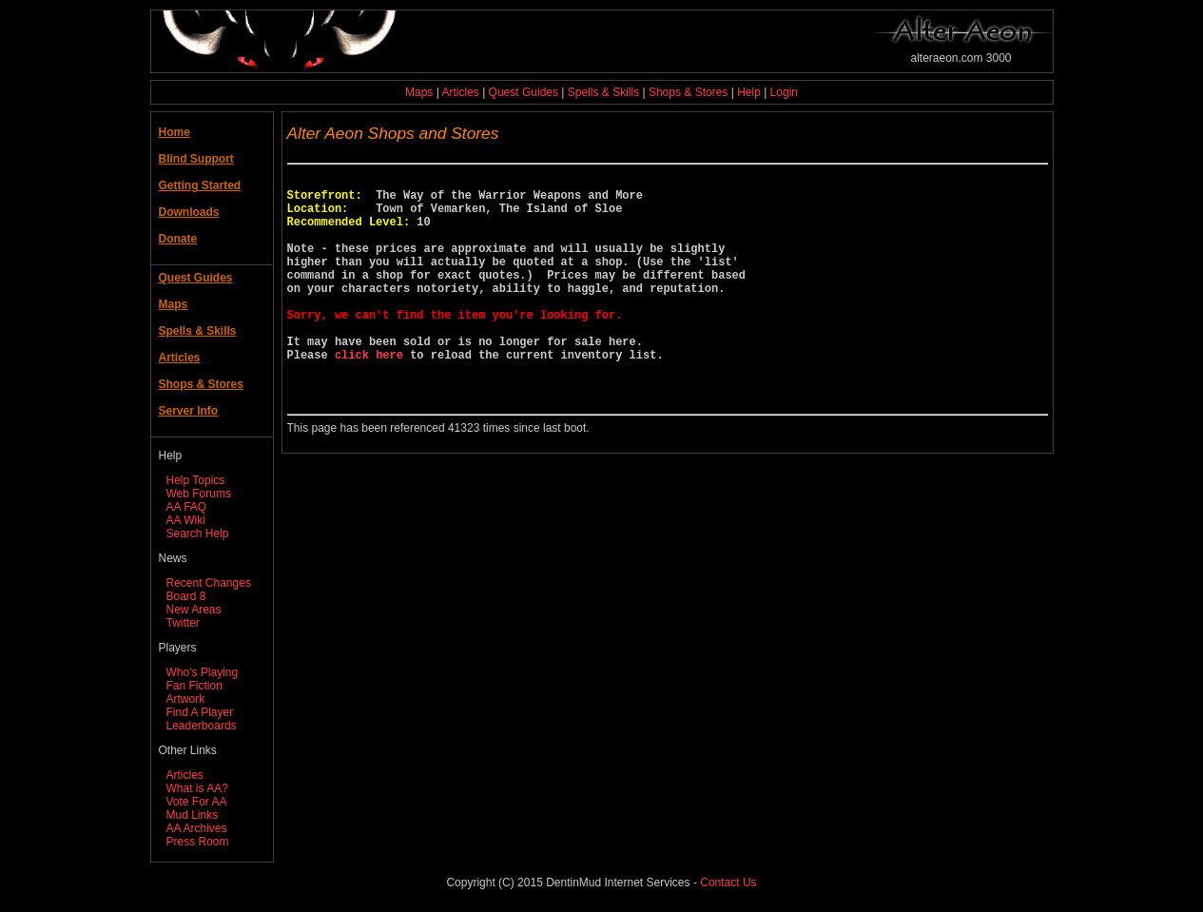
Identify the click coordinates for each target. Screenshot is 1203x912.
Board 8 (186, 596)
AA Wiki (185, 520)
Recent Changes (208, 583)
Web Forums (198, 493)
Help (749, 92)
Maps (419, 92)
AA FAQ (186, 507)
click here (369, 394)
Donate (178, 238)
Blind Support (196, 158)
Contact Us (728, 882)
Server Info (189, 410)
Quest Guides (523, 92)
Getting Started (200, 185)
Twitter (183, 623)
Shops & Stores (688, 92)
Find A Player (200, 712)
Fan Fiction (194, 685)
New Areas (194, 609)
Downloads (189, 212)
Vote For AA (196, 801)
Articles (459, 92)
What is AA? (197, 788)
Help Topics (195, 480)
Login (784, 92)
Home (174, 132)
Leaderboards (201, 725)
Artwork (185, 699)
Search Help (197, 533)
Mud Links (192, 815)
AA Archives (196, 828)
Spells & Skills (603, 92)
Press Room (197, 841)
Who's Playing (202, 672)
